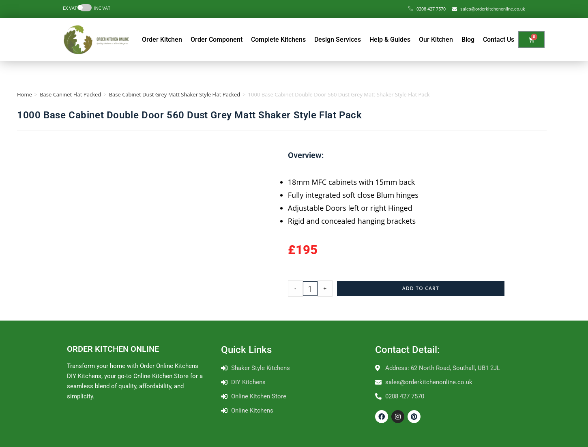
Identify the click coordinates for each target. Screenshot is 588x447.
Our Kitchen (436, 39)
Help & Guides (389, 39)
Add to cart (420, 288)
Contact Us (498, 39)
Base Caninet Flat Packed (70, 94)
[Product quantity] (310, 288)
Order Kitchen (162, 39)
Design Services (337, 39)
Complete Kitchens (278, 39)
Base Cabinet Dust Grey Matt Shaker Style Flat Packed (174, 94)
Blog (467, 39)
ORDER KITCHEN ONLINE (113, 349)
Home (24, 94)
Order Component (216, 39)
